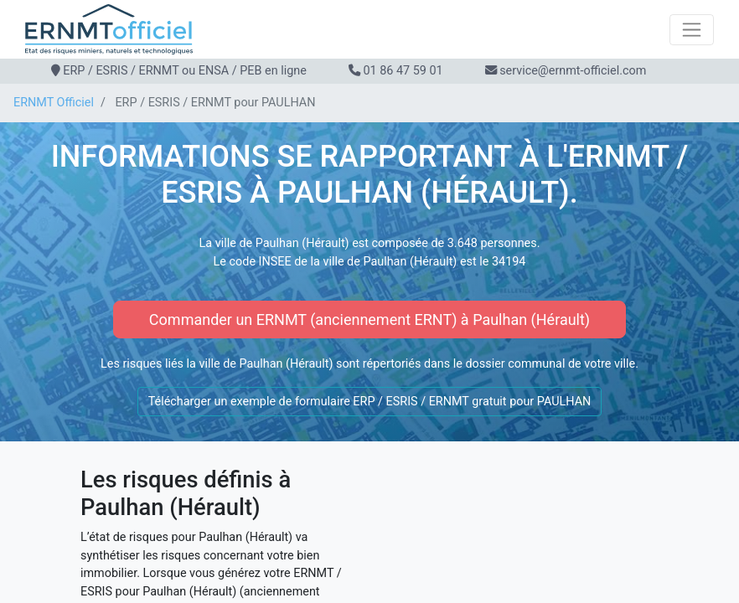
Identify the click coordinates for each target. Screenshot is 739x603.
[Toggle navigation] (691, 29)
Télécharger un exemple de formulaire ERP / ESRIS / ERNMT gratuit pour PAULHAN (370, 401)
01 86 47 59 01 (402, 71)
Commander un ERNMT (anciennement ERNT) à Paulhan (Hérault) (369, 319)
